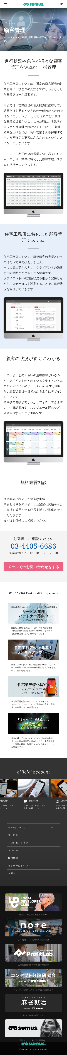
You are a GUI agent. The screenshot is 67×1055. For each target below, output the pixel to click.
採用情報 (13, 858)
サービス (13, 835)
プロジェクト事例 (18, 842)
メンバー (13, 850)
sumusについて (16, 827)
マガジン (13, 873)
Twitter (31, 801)
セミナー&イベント (19, 865)
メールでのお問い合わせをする (33, 567)
